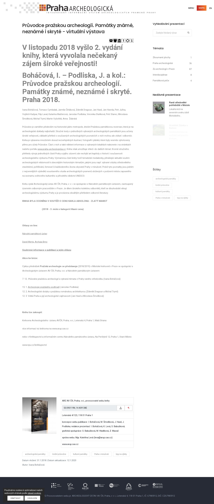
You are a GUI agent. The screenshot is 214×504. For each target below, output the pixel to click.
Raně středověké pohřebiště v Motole (179, 104)
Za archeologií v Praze (164, 69)
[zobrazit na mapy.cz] (129, 408)
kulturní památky (80, 454)
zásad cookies (34, 493)
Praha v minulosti (101, 454)
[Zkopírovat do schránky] (121, 408)
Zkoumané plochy (161, 57)
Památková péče (161, 80)
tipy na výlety (121, 454)
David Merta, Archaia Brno (34, 242)
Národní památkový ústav (34, 233)
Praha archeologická (163, 63)
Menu (191, 8)
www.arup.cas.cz (70, 444)
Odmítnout (15, 498)
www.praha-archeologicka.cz (52, 149)
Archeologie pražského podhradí (43, 287)
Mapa (202, 7)
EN (210, 8)
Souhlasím (32, 498)
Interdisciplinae (160, 74)
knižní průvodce (59, 454)
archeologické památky (35, 454)
